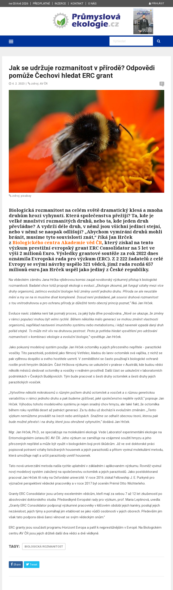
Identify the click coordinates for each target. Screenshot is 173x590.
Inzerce (60, 3)
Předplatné (41, 3)
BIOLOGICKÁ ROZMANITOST (44, 546)
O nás (92, 3)
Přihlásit (156, 3)
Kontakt (77, 3)
